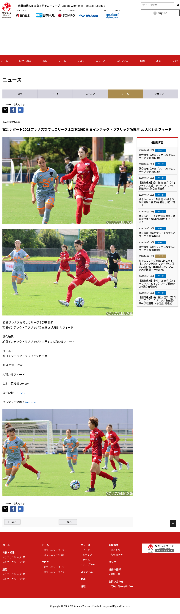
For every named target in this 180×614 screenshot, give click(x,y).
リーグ (86, 550)
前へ (14, 522)
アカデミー (89, 564)
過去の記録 (115, 569)
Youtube (30, 402)
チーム (62, 60)
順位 (45, 60)
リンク (175, 60)
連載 (158, 60)
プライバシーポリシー (121, 586)
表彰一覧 (115, 574)
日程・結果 (25, 60)
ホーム (4, 60)
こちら (20, 393)
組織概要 (113, 545)
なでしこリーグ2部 (14, 562)
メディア (87, 554)
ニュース (100, 60)
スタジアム (123, 60)
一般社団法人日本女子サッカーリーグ (60, 5)
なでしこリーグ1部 (14, 557)
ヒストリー (117, 550)
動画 (142, 60)
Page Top (173, 523)
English (162, 13)
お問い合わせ (116, 581)
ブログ (80, 60)
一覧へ (68, 522)
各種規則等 (117, 554)
